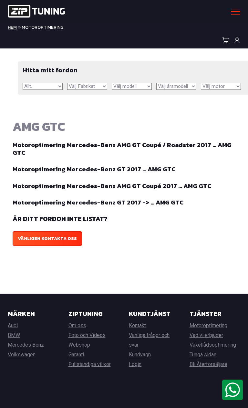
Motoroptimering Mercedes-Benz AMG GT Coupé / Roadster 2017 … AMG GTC (117, 149)
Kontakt (137, 325)
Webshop (79, 345)
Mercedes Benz (26, 345)
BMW (14, 335)
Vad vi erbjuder (206, 335)
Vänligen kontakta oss (47, 238)
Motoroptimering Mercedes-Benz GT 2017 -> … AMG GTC (100, 202)
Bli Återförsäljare (208, 364)
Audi (13, 325)
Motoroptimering (208, 325)
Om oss (77, 325)
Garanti (76, 354)
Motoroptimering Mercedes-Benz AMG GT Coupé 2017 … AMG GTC (115, 186)
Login (135, 364)
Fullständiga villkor (89, 364)
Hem (12, 27)
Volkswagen (22, 354)
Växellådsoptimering (213, 345)
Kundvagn (140, 354)
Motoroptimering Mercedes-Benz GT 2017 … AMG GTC (96, 169)
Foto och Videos (87, 335)
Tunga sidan (203, 354)
